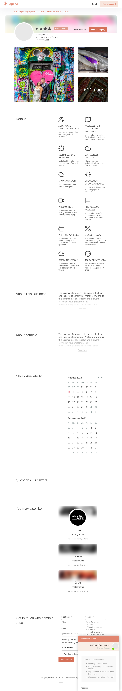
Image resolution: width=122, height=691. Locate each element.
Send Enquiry (66, 659)
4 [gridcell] (91, 427)
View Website (80, 30)
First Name (66, 617)
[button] (98, 377)
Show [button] (47, 39)
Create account (109, 4)
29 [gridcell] (82, 387)
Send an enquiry (98, 30)
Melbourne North (53, 11)
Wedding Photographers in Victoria (29, 11)
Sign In (95, 4)
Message (89, 617)
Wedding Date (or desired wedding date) (70, 641)
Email (64, 628)
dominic (66, 11)
